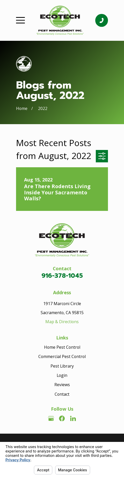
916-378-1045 (62, 275)
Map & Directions (62, 321)
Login (62, 375)
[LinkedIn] (73, 418)
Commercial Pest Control (62, 356)
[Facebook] (62, 418)
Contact (62, 394)
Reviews (62, 384)
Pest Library (62, 366)
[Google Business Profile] (51, 418)
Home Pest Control (62, 347)
